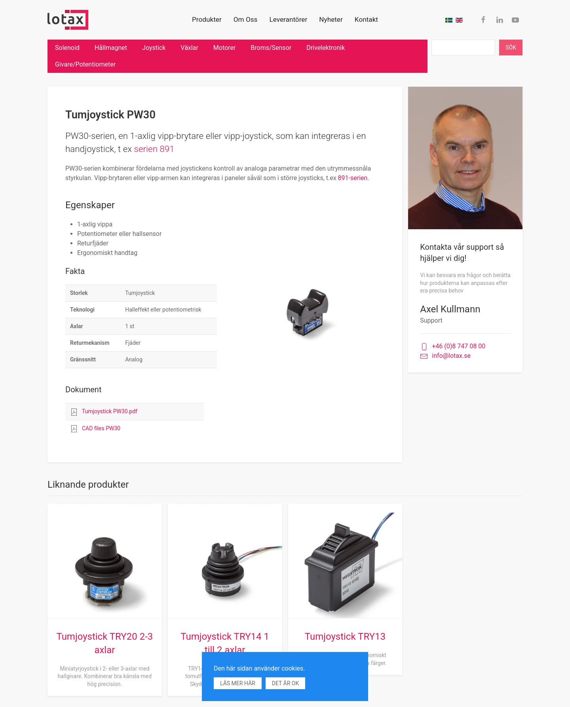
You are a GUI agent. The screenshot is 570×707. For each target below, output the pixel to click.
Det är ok (285, 683)
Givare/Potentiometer (85, 64)
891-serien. (354, 178)
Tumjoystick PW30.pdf (109, 411)
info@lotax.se (445, 356)
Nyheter (331, 19)
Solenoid (67, 47)
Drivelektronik (325, 47)
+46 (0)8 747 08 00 (452, 346)
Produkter (207, 19)
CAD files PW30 (101, 428)
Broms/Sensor (271, 47)
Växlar (189, 47)
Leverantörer (288, 19)
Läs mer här (237, 683)
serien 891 (154, 149)
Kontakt (366, 19)
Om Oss (246, 19)
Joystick (153, 47)
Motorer (224, 47)
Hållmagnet (111, 47)
